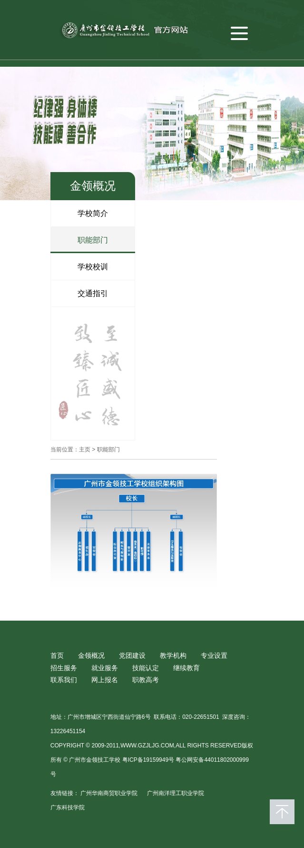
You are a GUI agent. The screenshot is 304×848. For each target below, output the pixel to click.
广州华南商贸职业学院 (108, 793)
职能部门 (93, 240)
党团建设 (132, 655)
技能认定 (145, 668)
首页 (57, 655)
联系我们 (63, 680)
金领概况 (91, 655)
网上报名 (104, 680)
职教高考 (145, 680)
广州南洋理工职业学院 (175, 793)
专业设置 (214, 655)
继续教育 (186, 668)
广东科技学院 (67, 807)
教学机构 (173, 655)
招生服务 (63, 668)
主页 (84, 449)
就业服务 (104, 668)
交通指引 (93, 293)
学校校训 (93, 267)
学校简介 (93, 213)
